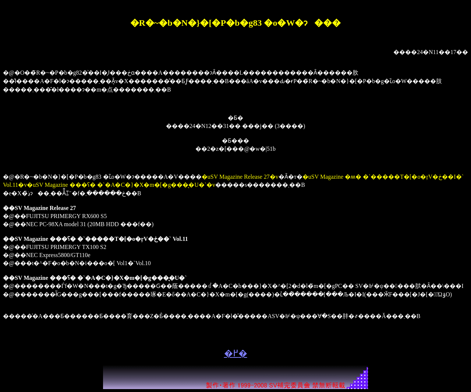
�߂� (235, 353)
